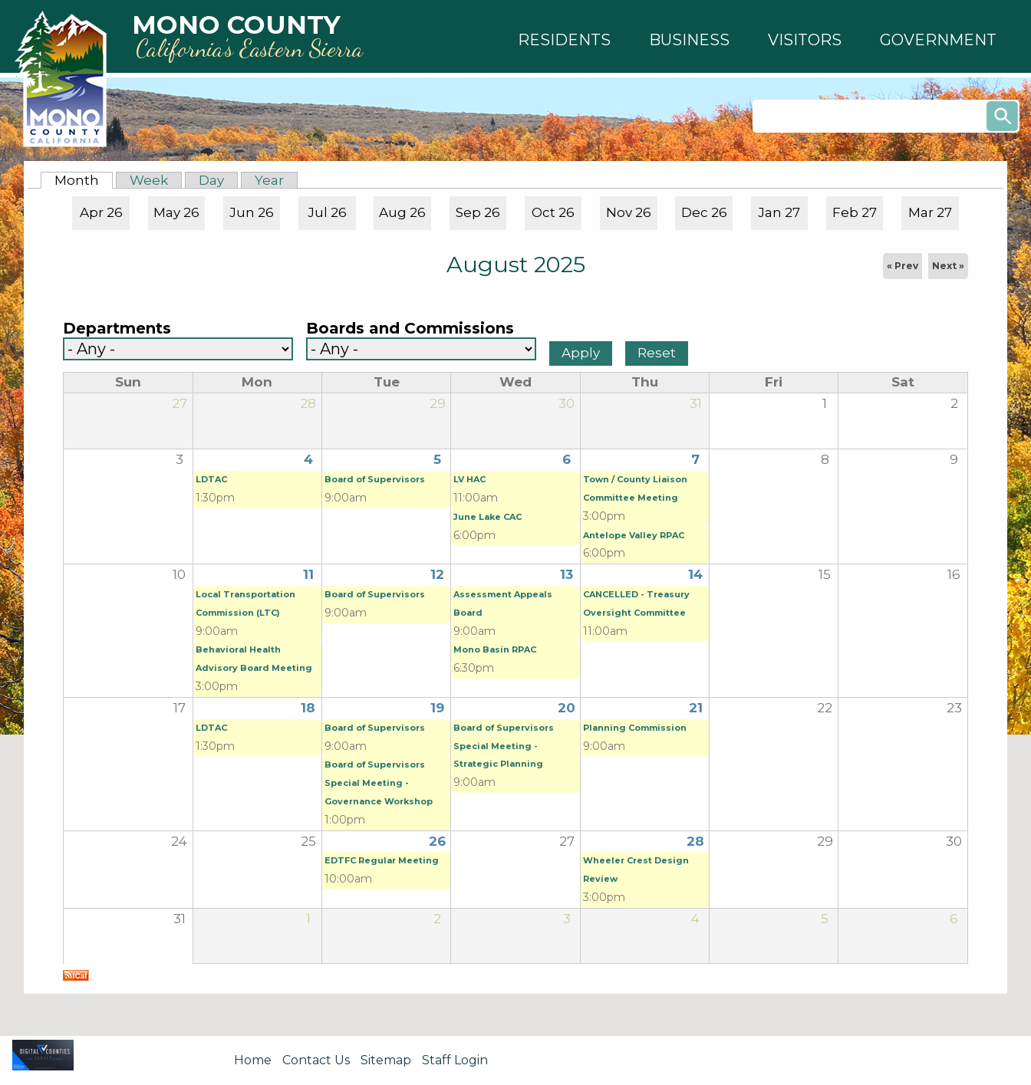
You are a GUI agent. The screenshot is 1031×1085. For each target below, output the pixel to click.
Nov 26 (628, 212)
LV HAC (469, 479)
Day (211, 180)
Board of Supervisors (374, 479)
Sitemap (386, 1060)
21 (696, 707)
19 (437, 707)
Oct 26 (553, 212)
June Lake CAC (487, 516)
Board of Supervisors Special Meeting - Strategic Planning (503, 746)
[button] (564, 40)
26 (437, 841)
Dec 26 (704, 212)
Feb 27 (854, 212)
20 (566, 707)
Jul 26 (327, 212)
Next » (948, 265)
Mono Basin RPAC (494, 649)
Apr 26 (101, 212)
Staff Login (455, 1060)
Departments (117, 328)
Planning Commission (635, 727)
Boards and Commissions (410, 328)
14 (695, 574)
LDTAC (211, 479)
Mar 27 (930, 212)
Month (83, 180)
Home (253, 1060)
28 (695, 841)
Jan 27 (779, 212)
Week (149, 180)
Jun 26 (251, 212)
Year (269, 180)
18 (308, 707)
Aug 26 (402, 212)
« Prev (902, 265)
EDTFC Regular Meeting (381, 860)
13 (566, 574)
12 (437, 574)
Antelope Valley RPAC (633, 535)
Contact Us (316, 1060)
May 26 (176, 212)
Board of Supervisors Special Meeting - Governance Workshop (378, 783)
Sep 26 (478, 212)
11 (308, 574)
